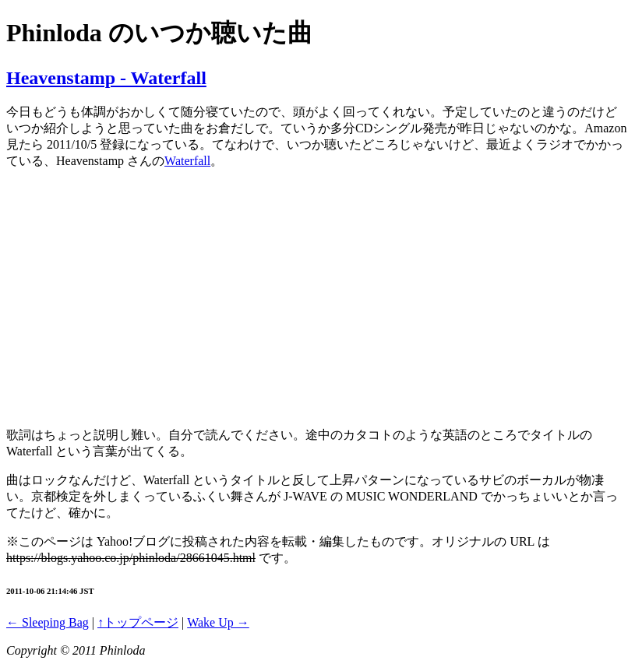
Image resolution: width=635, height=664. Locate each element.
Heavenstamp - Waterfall (106, 78)
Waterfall (187, 160)
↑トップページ (137, 622)
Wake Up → (218, 622)
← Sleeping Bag (47, 622)
